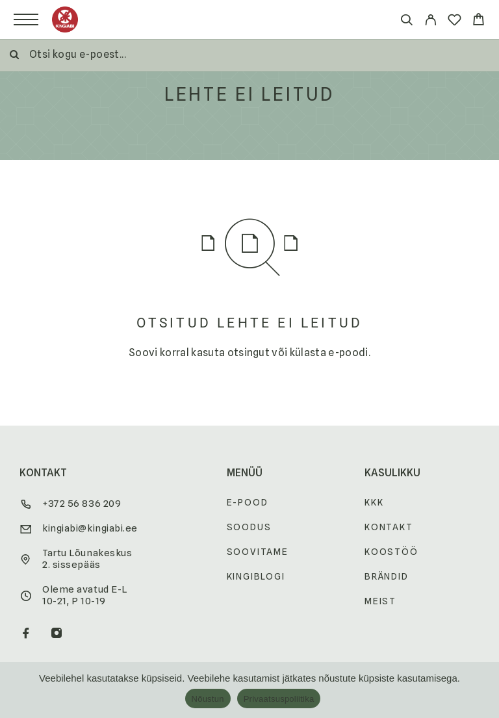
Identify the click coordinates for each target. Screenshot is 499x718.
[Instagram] (57, 634)
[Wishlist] (454, 22)
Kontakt (389, 527)
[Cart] (478, 21)
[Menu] (26, 19)
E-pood (247, 502)
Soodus (249, 527)
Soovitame (257, 551)
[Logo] (65, 19)
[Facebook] (26, 634)
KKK (374, 502)
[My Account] (430, 22)
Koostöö (391, 551)
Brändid (387, 576)
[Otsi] (406, 22)
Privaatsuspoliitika (279, 699)
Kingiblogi (256, 576)
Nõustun (208, 699)
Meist (380, 601)
